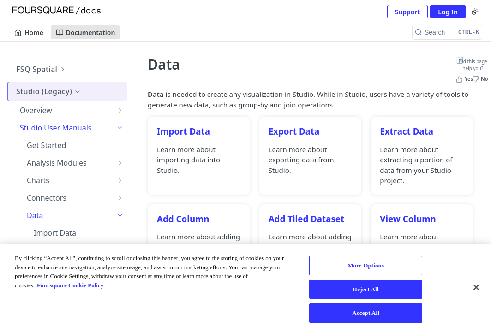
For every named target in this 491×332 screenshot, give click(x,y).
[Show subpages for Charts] (120, 180)
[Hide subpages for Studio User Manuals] (120, 127)
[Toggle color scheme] (475, 11)
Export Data (294, 131)
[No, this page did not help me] (481, 79)
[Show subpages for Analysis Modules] (120, 162)
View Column (408, 219)
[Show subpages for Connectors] (120, 197)
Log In (448, 11)
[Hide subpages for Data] (120, 215)
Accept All (365, 312)
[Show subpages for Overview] (120, 110)
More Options (365, 265)
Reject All (366, 289)
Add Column (183, 219)
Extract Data (406, 131)
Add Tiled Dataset (307, 219)
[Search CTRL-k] (447, 32)
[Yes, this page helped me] (465, 79)
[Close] (476, 287)
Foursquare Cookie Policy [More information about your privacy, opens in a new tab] (70, 285)
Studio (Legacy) (48, 91)
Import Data (183, 131)
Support (407, 11)
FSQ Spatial (41, 69)
